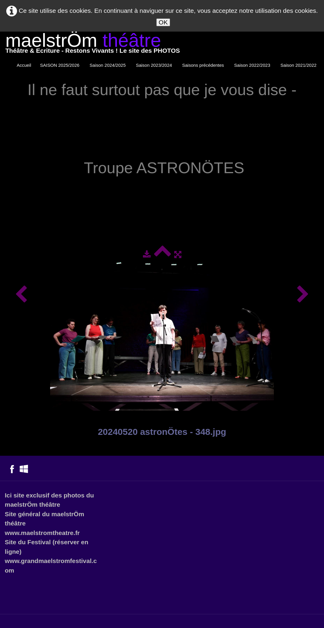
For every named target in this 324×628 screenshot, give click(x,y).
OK (163, 22)
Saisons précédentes (203, 65)
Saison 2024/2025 (108, 65)
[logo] (92, 44)
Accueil (24, 65)
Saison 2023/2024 (154, 65)
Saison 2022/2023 (252, 65)
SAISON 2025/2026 (60, 65)
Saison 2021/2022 (299, 65)
